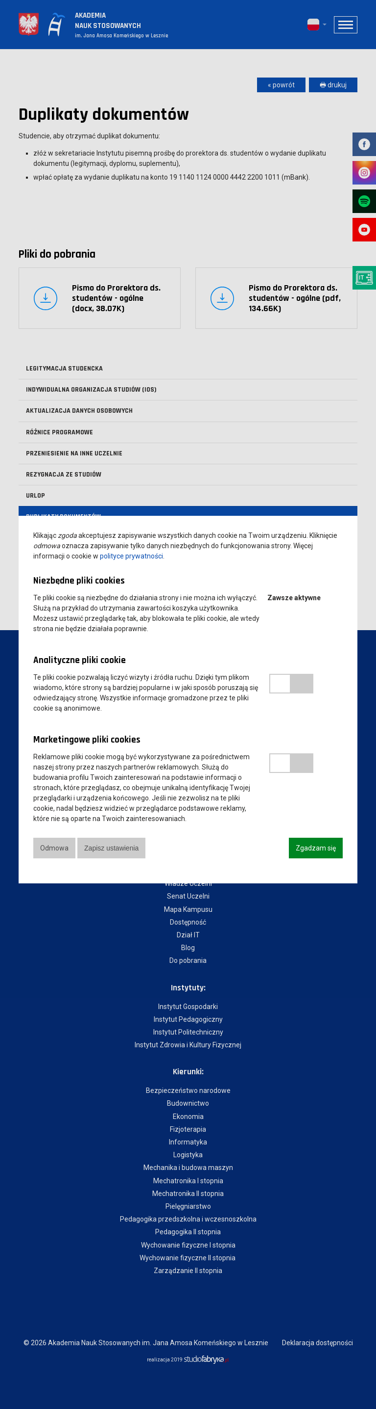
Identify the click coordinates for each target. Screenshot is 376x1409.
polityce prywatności (131, 556)
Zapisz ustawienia (113, 848)
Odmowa (54, 848)
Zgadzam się (316, 848)
